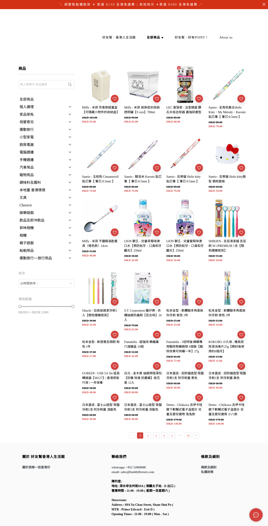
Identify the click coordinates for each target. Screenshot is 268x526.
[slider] (19, 306)
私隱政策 (207, 472)
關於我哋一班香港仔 (36, 467)
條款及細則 (208, 467)
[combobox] (46, 283)
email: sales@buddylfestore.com (132, 472)
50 (188, 435)
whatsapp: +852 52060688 (128, 467)
